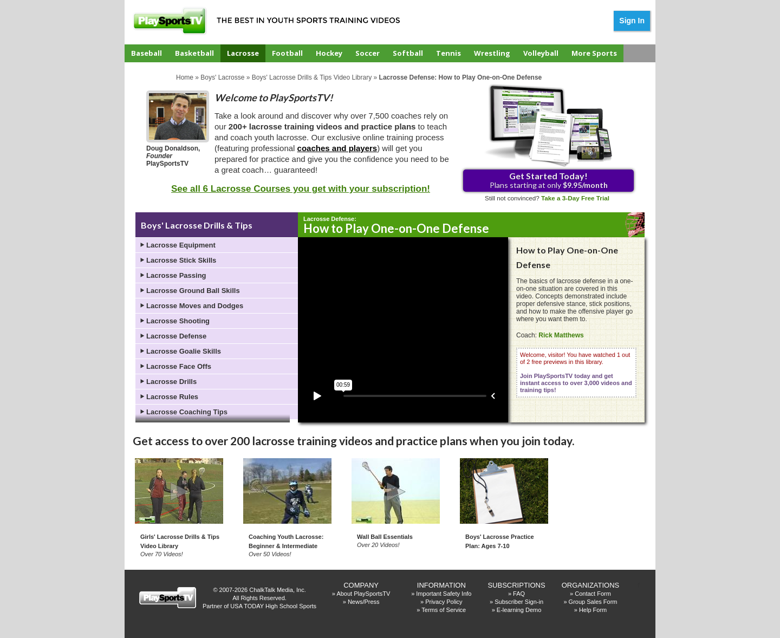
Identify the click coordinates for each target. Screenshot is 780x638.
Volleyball (540, 53)
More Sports (594, 53)
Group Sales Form (593, 601)
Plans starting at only (549, 180)
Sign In (632, 20)
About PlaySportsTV (363, 593)
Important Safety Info (443, 593)
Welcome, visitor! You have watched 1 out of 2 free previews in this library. (576, 372)
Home (184, 77)
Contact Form (593, 593)
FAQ (519, 593)
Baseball (146, 53)
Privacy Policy (443, 601)
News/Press (364, 601)
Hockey (329, 53)
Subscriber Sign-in (519, 601)
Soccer (367, 53)
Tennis (448, 53)
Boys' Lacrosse (222, 77)
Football (287, 53)
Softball (408, 53)
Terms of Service (443, 610)
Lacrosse (243, 53)
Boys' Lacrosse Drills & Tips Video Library (312, 77)
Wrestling (492, 53)
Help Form (593, 610)
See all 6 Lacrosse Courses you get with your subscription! (300, 189)
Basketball (194, 53)
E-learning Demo (519, 610)
